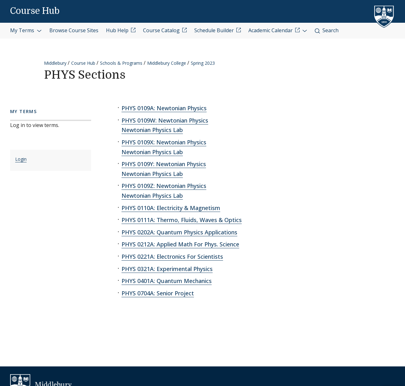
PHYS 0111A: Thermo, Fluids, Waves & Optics (182, 220)
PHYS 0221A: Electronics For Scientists (172, 256)
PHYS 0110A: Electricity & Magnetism (171, 208)
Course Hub (34, 11)
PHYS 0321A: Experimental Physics (167, 269)
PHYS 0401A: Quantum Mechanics (167, 281)
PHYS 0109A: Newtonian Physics (164, 108)
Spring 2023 (203, 63)
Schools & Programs (121, 63)
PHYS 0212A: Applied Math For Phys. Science (180, 244)
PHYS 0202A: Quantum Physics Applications (179, 232)
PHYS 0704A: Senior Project (158, 293)
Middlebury (55, 63)
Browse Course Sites (73, 30)
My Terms (26, 30)
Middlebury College (166, 63)
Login (21, 159)
